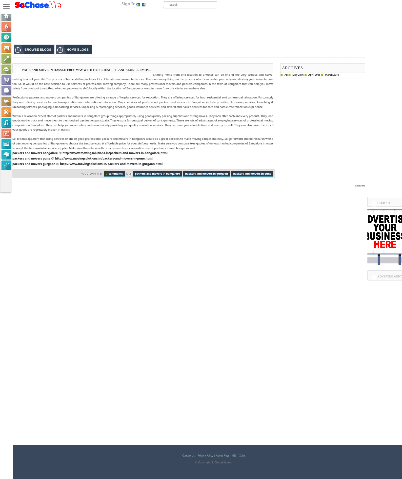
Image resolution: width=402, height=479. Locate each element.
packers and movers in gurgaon (206, 173)
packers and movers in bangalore (157, 173)
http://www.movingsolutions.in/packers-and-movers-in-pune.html (104, 158)
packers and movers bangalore (35, 153)
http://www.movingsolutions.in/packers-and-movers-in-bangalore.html (114, 153)
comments (114, 173)
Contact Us (188, 455)
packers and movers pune (31, 158)
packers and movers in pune (252, 173)
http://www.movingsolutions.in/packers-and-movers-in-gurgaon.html (111, 164)
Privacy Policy (205, 455)
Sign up (151, 4)
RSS (234, 455)
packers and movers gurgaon (33, 164)
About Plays (222, 455)
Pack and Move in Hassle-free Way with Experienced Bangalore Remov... (86, 70)
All (286, 74)
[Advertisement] (188, 195)
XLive (242, 455)
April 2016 (314, 74)
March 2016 (332, 74)
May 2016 (298, 74)
